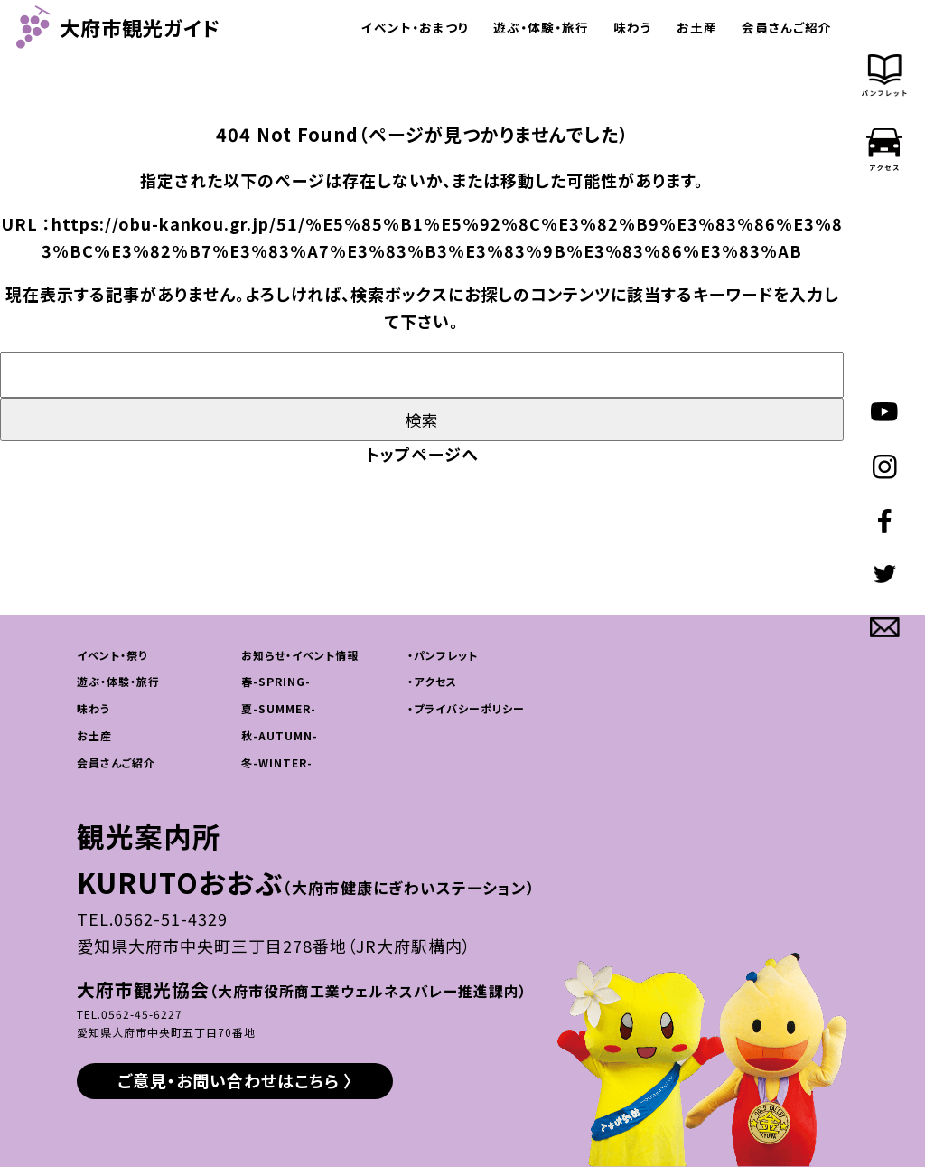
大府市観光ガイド (118, 27)
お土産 (697, 27)
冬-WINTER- (277, 762)
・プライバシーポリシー (466, 708)
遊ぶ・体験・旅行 (541, 27)
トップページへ (422, 454)
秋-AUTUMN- (279, 735)
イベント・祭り (112, 655)
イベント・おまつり (415, 27)
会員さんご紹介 (787, 27)
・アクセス (432, 681)
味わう (632, 27)
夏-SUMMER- (278, 708)
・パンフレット (442, 655)
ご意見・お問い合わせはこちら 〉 (235, 1080)
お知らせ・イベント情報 (300, 655)
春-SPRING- (276, 681)
